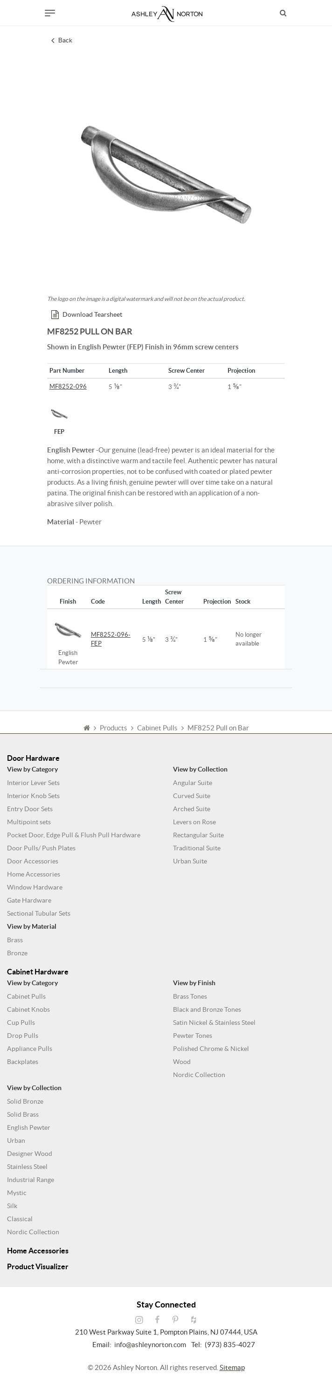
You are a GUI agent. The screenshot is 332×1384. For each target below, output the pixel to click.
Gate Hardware (29, 900)
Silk (12, 1206)
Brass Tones (190, 996)
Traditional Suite (197, 848)
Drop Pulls (22, 1035)
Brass (15, 940)
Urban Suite (190, 861)
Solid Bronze (25, 1101)
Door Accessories (32, 861)
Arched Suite (191, 809)
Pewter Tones (192, 1035)
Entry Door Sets (30, 809)
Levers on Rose (194, 822)
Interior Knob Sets (33, 796)
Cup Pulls (21, 1022)
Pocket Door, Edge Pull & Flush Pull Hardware (73, 835)
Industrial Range (30, 1179)
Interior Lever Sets (33, 782)
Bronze (17, 953)
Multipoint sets (29, 822)
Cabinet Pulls (26, 996)
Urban (16, 1140)
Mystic (17, 1192)
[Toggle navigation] (50, 13)
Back (62, 40)
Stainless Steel (27, 1166)
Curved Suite (191, 796)
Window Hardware (34, 887)
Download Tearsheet (86, 314)
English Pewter (28, 1127)
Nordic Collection (199, 1074)
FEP (59, 418)
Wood (182, 1061)
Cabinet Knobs (28, 1009)
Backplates (22, 1061)
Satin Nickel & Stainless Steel (214, 1022)
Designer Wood (29, 1153)
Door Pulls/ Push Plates (41, 848)
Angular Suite (192, 782)
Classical (20, 1219)
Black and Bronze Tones (207, 1009)
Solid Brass (23, 1114)
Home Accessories (33, 874)
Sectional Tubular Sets (38, 913)
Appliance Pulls (29, 1048)
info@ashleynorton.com (150, 1345)
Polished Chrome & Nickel (211, 1048)
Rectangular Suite (198, 835)
